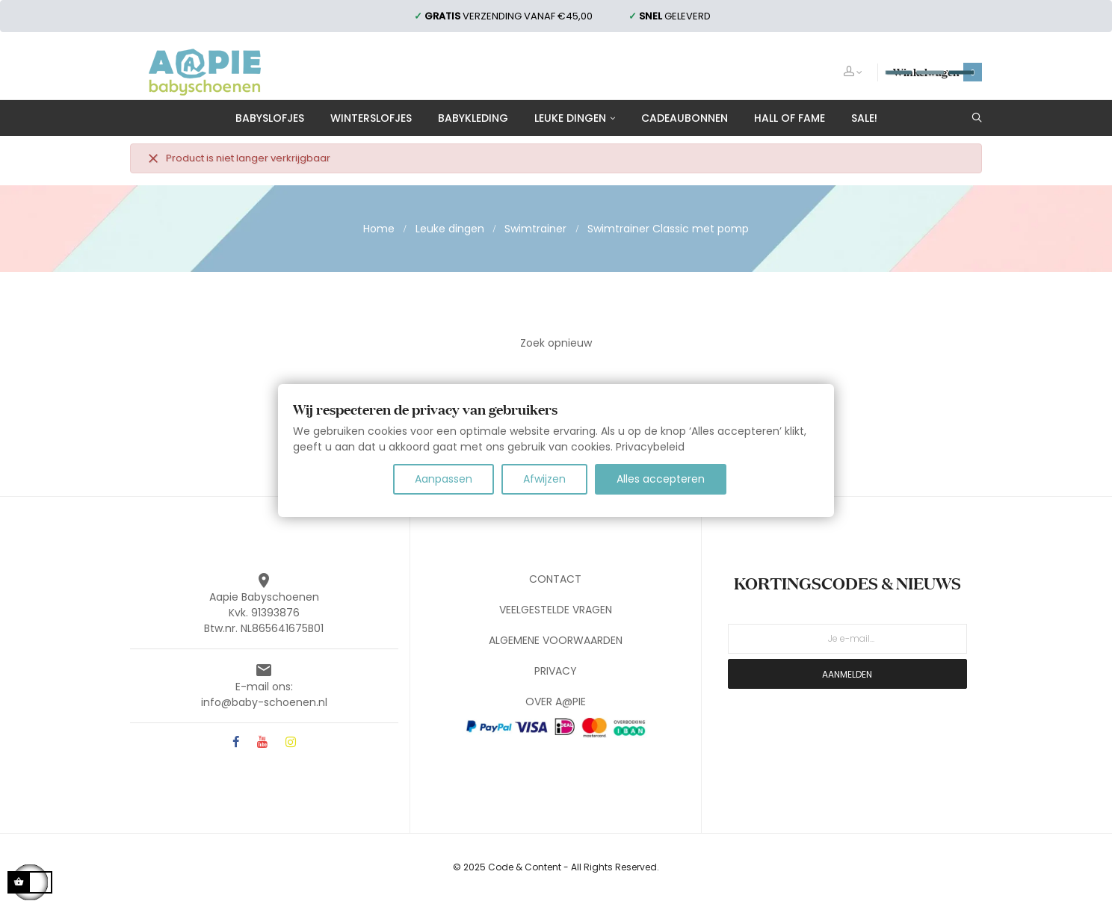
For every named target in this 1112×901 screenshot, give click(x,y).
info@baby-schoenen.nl (264, 702)
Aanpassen (443, 478)
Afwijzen (544, 478)
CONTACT (555, 579)
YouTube (262, 743)
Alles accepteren (661, 478)
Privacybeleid (650, 446)
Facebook (235, 743)
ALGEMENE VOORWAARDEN (556, 640)
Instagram (290, 743)
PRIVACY (555, 670)
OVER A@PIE (555, 701)
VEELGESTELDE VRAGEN (555, 609)
